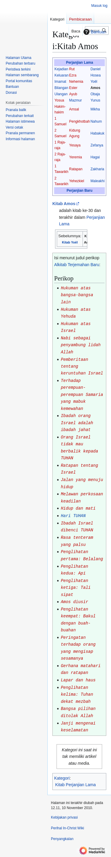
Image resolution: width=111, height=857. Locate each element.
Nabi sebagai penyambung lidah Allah (80, 345)
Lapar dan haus (78, 680)
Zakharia (97, 169)
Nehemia (76, 81)
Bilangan (61, 88)
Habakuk (97, 133)
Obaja (95, 94)
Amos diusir (74, 602)
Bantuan (94, 32)
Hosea (96, 75)
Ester (73, 88)
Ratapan (76, 169)
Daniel (96, 69)
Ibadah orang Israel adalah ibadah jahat (77, 422)
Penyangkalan (62, 839)
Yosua (59, 100)
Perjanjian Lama (79, 62)
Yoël (94, 81)
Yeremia (75, 157)
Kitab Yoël (70, 242)
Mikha (95, 109)
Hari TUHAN (73, 515)
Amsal (74, 109)
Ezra (72, 75)
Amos (95, 88)
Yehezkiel (76, 181)
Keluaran (61, 75)
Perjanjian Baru (79, 190)
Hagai (95, 157)
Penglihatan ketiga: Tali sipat (76, 587)
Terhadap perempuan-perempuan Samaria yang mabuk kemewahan (82, 394)
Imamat (60, 81)
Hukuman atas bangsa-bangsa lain (77, 295)
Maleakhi (98, 181)
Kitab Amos (63, 203)
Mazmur (75, 100)
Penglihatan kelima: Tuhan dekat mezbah (77, 694)
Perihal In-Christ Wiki (67, 828)
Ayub (73, 94)
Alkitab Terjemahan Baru (76, 264)
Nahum (96, 121)
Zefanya (97, 145)
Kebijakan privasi (64, 817)
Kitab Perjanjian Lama (75, 784)
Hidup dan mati (78, 508)
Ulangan (60, 94)
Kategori (62, 778)
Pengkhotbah (79, 121)
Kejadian (61, 69)
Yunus (95, 100)
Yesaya (75, 145)
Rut (72, 69)
